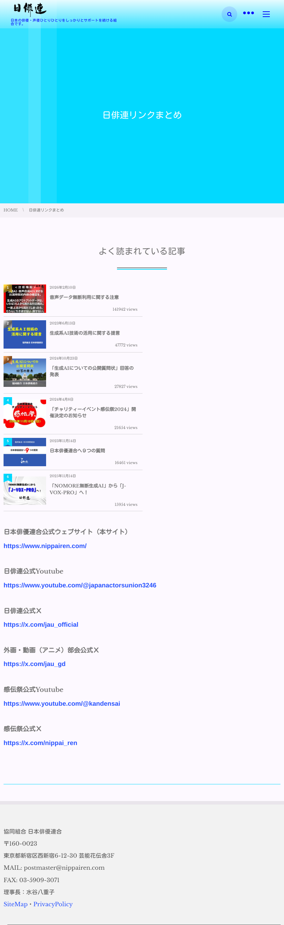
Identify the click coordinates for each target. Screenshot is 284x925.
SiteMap (16, 791)
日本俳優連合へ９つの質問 (77, 377)
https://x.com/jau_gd (35, 551)
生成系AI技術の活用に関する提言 (223, 297)
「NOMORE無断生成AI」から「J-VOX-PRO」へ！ (226, 377)
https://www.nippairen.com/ (45, 433)
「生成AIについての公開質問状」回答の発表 (92, 335)
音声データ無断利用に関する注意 (84, 297)
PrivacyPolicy (53, 791)
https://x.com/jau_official (41, 511)
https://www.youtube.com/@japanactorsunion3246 (80, 472)
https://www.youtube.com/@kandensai (62, 590)
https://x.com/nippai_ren (40, 630)
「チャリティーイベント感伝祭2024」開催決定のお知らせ (231, 335)
